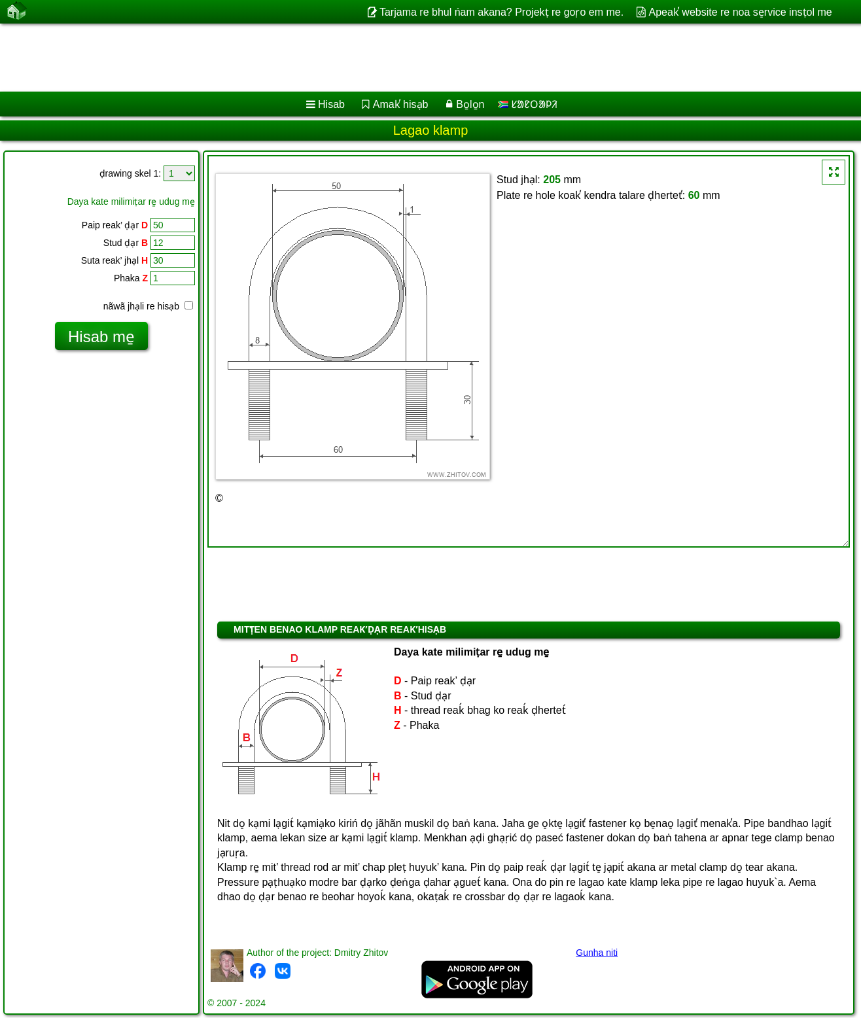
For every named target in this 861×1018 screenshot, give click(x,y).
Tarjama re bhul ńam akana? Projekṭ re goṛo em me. (501, 12)
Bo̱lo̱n (470, 104)
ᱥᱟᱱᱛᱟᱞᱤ (527, 104)
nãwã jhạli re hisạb (148, 306)
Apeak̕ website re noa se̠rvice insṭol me (740, 12)
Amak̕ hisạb (401, 104)
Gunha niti (597, 952)
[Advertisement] (397, 57)
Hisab (331, 104)
